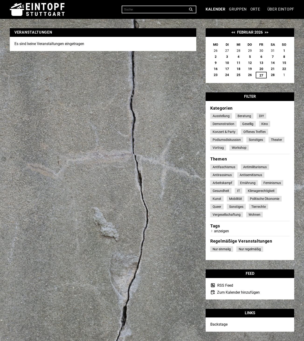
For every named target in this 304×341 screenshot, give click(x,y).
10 (227, 63)
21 (273, 69)
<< (233, 32)
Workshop (239, 148)
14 (273, 63)
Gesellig (247, 124)
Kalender (215, 9)
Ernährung (248, 183)
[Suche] (190, 9)
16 (216, 69)
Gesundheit (221, 191)
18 (238, 69)
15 (284, 63)
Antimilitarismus (255, 167)
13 (261, 63)
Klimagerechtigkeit (261, 191)
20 (261, 69)
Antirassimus (222, 175)
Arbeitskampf (222, 183)
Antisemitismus (251, 175)
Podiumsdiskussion (227, 140)
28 (273, 75)
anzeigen (221, 231)
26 (250, 75)
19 (250, 69)
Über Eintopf (280, 9)
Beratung (244, 116)
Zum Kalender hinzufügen (238, 292)
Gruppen (238, 9)
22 (284, 69)
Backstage (219, 324)
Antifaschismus (224, 167)
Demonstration (223, 124)
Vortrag (218, 148)
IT (238, 191)
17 (227, 69)
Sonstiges (256, 140)
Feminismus (272, 183)
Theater (276, 140)
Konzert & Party (224, 132)
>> (266, 32)
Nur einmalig (222, 249)
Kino (264, 124)
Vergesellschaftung (227, 214)
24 (227, 75)
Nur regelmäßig (250, 249)
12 (250, 63)
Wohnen (254, 214)
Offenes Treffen (254, 132)
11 (238, 63)
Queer (217, 207)
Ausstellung (221, 116)
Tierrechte (258, 207)
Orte (255, 9)
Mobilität (235, 199)
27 (261, 75)
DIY (261, 116)
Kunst (217, 199)
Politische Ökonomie (264, 199)
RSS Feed (224, 285)
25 (238, 75)
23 (216, 75)
